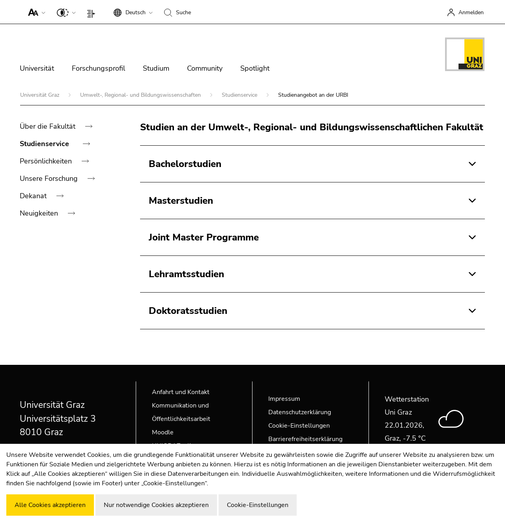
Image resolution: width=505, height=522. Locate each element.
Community (205, 68)
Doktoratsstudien (188, 310)
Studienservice (240, 95)
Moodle (163, 432)
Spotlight (254, 68)
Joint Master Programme (204, 237)
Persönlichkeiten (47, 161)
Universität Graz (40, 95)
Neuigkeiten (40, 213)
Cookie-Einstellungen (299, 425)
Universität (37, 68)
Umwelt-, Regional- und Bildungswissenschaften (141, 95)
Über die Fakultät (48, 126)
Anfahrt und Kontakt (180, 392)
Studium (156, 68)
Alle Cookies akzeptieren (50, 505)
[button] (35, 12)
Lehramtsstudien (186, 274)
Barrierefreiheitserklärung (305, 439)
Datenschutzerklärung (299, 412)
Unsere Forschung (50, 178)
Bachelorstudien (185, 164)
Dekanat (34, 196)
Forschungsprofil (98, 68)
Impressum (284, 398)
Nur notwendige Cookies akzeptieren (156, 505)
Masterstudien (181, 200)
